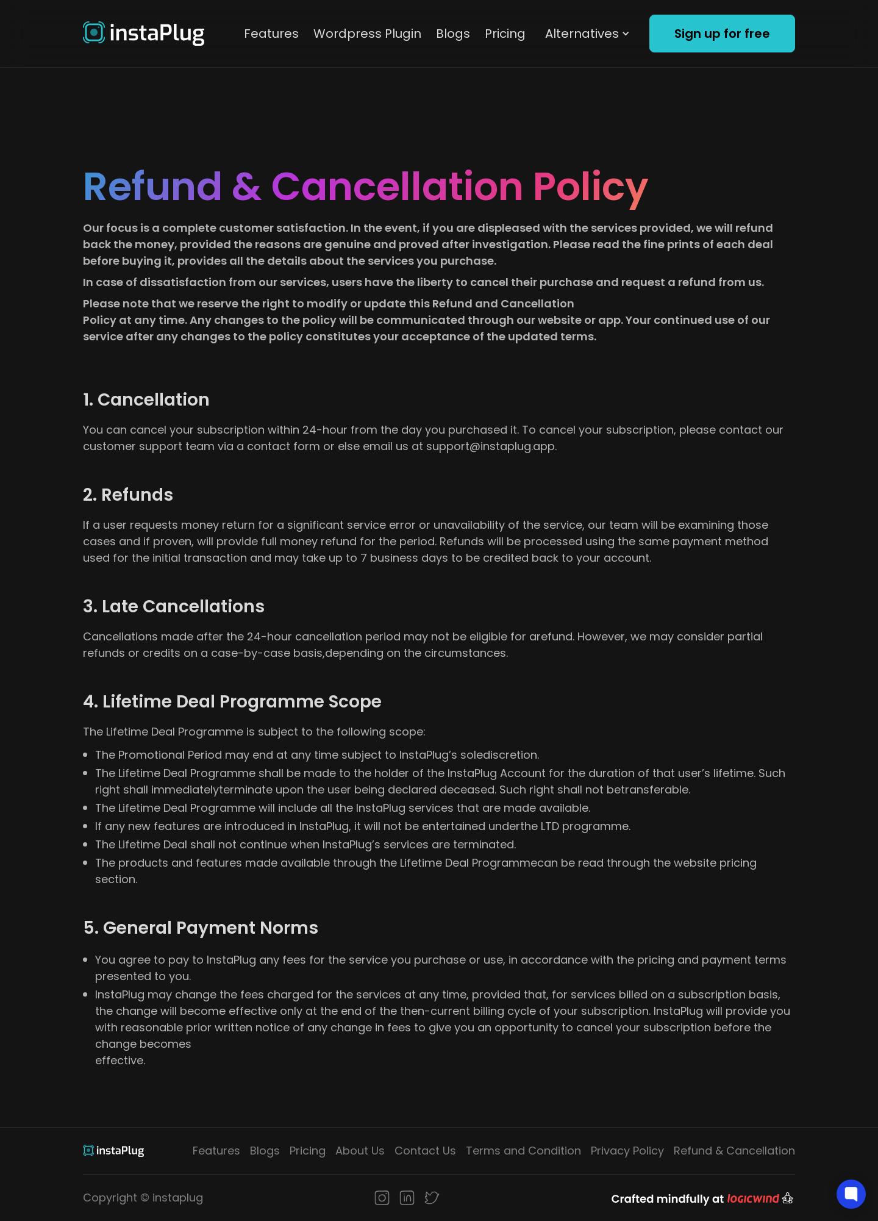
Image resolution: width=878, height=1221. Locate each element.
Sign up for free (722, 33)
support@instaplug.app (490, 446)
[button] (587, 34)
